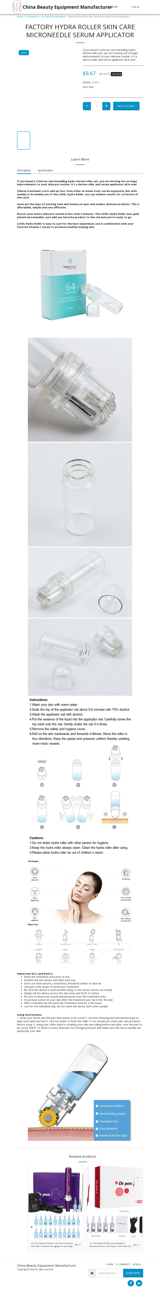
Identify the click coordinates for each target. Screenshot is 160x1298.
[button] (152, 7)
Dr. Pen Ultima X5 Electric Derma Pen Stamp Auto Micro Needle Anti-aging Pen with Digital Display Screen (52, 1246)
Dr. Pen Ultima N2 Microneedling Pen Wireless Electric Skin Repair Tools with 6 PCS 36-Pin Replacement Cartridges (109, 1246)
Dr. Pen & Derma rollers (53, 16)
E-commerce (32, 16)
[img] (56, 1202)
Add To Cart (126, 106)
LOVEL (95, 82)
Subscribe (133, 1275)
